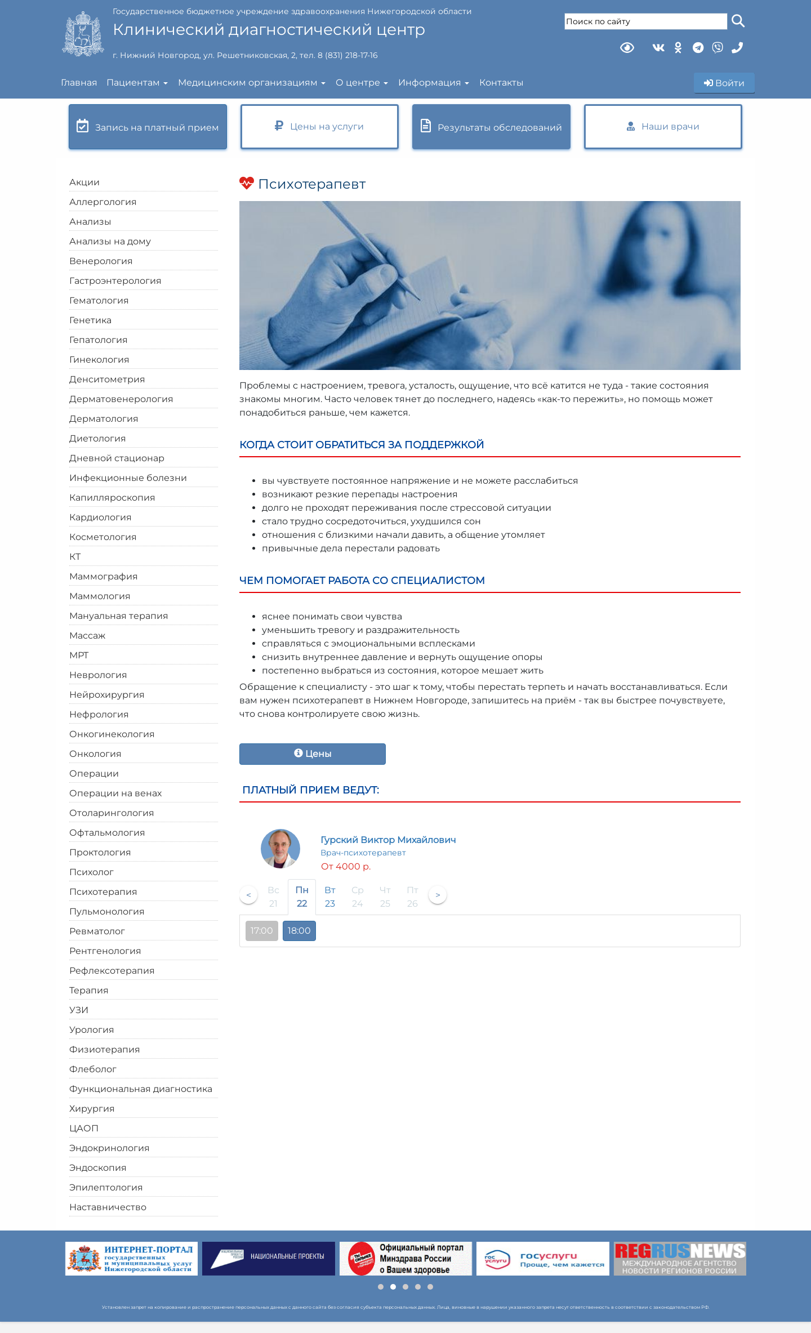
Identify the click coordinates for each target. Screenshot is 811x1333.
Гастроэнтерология (115, 280)
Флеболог (93, 1069)
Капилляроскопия (112, 497)
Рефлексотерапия (112, 970)
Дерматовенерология (121, 399)
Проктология (100, 852)
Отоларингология (111, 813)
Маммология (100, 596)
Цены (313, 753)
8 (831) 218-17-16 (348, 55)
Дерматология (104, 418)
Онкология (95, 753)
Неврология (98, 675)
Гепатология (98, 340)
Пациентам (133, 82)
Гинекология (99, 359)
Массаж (87, 635)
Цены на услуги (319, 126)
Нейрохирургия (107, 694)
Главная (79, 82)
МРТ (78, 655)
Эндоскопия (98, 1167)
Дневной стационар (116, 458)
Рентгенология (105, 951)
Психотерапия (103, 891)
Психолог (91, 872)
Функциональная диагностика (140, 1089)
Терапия (89, 990)
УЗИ (78, 1010)
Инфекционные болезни (128, 477)
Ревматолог (97, 931)
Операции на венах (115, 793)
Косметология (103, 537)
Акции (84, 182)
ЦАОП (84, 1128)
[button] (381, 1286)
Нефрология (99, 714)
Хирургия (92, 1108)
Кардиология (100, 517)
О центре (358, 82)
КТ (75, 556)
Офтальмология (107, 832)
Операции (94, 773)
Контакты (501, 82)
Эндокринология (109, 1148)
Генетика (90, 320)
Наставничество (107, 1207)
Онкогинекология (112, 734)
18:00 (299, 930)
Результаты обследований (491, 126)
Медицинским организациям (248, 82)
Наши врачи (663, 126)
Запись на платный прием (148, 126)
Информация (429, 82)
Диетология (97, 438)
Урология (91, 1029)
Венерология (101, 261)
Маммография (103, 576)
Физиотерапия (104, 1049)
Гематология (99, 300)
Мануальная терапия (118, 615)
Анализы (90, 221)
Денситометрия (107, 379)
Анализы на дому (110, 241)
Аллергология (103, 202)
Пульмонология (107, 911)
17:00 (262, 930)
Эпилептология (106, 1187)
